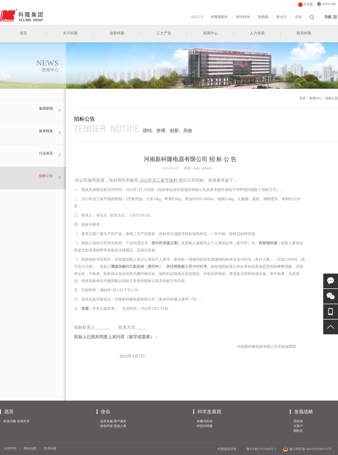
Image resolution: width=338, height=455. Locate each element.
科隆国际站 (219, 17)
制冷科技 (243, 17)
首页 (23, 33)
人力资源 (257, 33)
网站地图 (30, 448)
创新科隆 (117, 33)
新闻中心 (210, 33)
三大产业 (163, 33)
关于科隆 (70, 33)
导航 (330, 17)
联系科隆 (304, 33)
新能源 (263, 17)
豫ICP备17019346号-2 (261, 449)
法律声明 (10, 448)
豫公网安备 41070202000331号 (307, 449)
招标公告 (331, 98)
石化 (298, 17)
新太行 (281, 17)
